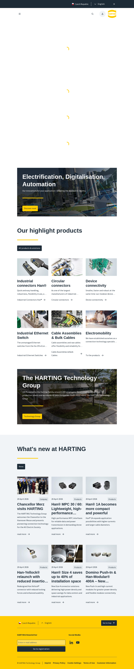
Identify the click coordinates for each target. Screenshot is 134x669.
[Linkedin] (71, 642)
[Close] (114, 4)
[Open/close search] (92, 14)
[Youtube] (78, 642)
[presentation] (99, 4)
